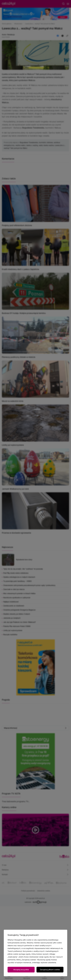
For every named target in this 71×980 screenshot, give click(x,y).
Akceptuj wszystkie (21, 970)
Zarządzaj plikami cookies (50, 970)
